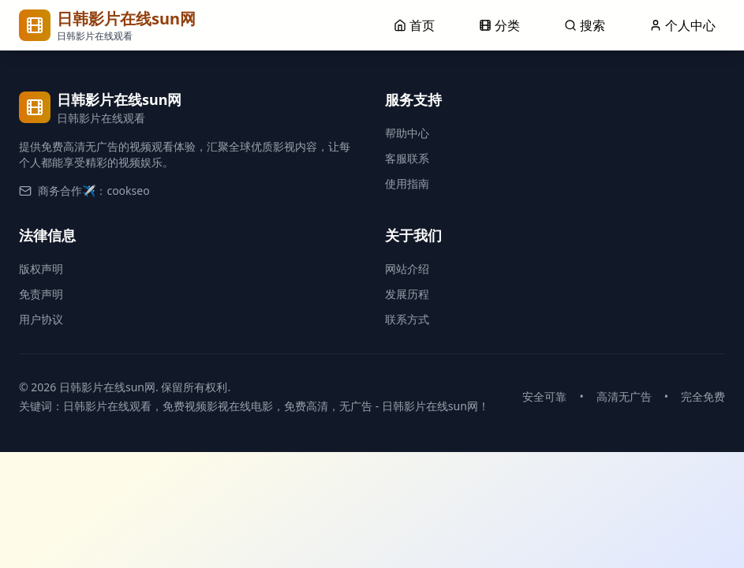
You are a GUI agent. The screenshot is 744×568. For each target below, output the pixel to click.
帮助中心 (407, 132)
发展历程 (407, 293)
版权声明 (41, 268)
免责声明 (41, 293)
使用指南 (407, 183)
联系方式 (407, 319)
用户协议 (41, 319)
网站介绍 (407, 268)
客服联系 (407, 158)
